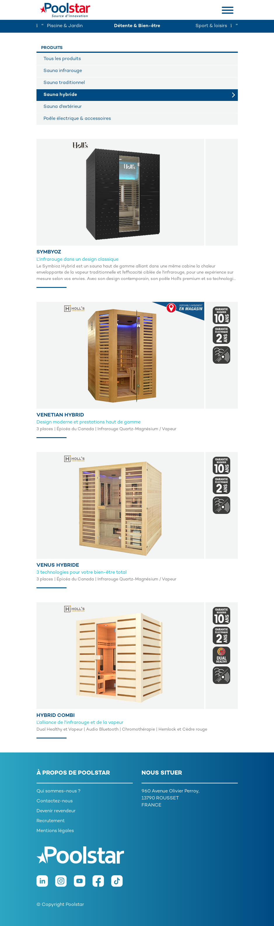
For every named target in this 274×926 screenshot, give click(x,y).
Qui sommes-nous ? (58, 791)
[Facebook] (102, 884)
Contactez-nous (54, 801)
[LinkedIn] (45, 884)
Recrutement (50, 821)
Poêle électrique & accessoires (77, 118)
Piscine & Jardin (59, 26)
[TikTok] (120, 884)
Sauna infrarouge (62, 71)
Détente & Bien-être (137, 26)
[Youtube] (83, 884)
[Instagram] (64, 884)
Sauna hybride (60, 94)
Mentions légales (55, 831)
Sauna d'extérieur (62, 106)
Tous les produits (62, 59)
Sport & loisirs (217, 26)
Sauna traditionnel (64, 82)
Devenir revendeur (56, 811)
